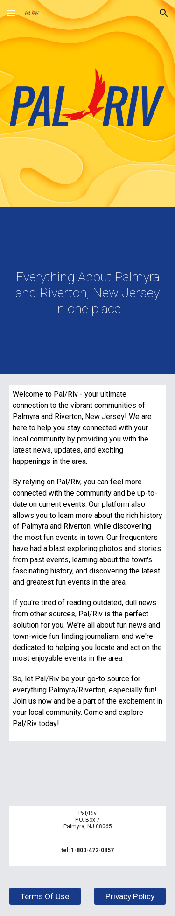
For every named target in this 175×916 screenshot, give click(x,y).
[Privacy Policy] (130, 896)
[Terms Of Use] (45, 896)
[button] (11, 13)
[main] (88, 293)
